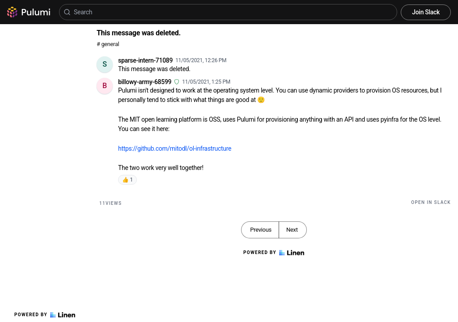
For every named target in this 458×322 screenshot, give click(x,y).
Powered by (44, 315)
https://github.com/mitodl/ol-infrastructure (174, 148)
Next (292, 229)
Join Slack (426, 12)
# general (108, 44)
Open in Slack (431, 202)
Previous (260, 229)
